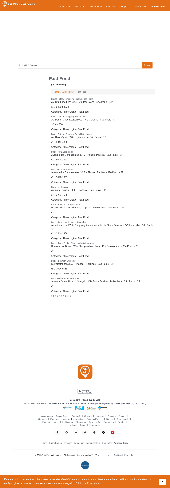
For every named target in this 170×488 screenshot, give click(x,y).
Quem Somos (95, 6)
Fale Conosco (140, 6)
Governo (88, 416)
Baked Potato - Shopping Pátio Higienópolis (71, 134)
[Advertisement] (85, 36)
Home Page (64, 6)
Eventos (121, 422)
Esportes (54, 419)
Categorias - (79, 443)
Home (56, 92)
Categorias (124, 6)
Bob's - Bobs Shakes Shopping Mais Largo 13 (72, 243)
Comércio (42, 419)
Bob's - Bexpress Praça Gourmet (66, 204)
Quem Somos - (56, 443)
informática (78, 419)
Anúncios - (68, 443)
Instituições (67, 422)
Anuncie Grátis (158, 6)
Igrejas (56, 422)
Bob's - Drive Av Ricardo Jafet (65, 278)
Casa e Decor (62, 416)
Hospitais (66, 419)
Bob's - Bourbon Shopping (63, 261)
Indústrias (99, 416)
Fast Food (83, 112)
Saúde (83, 425)
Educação (76, 416)
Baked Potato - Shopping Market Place (69, 116)
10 (69, 296)
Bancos (109, 419)
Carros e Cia (95, 422)
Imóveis (73, 425)
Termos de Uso (102, 455)
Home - (45, 443)
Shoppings (81, 422)
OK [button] (162, 481)
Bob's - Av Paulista (59, 187)
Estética (46, 422)
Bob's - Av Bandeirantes (62, 152)
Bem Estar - (107, 443)
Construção (109, 422)
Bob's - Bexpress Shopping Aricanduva (69, 222)
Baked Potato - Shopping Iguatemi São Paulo (72, 99)
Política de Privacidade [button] (87, 483)
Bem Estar (79, 6)
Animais (122, 416)
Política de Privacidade (124, 455)
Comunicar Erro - (94, 443)
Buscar (147, 65)
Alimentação (68, 92)
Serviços (112, 416)
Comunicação (122, 419)
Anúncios (110, 6)
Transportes (94, 425)
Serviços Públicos (95, 419)
